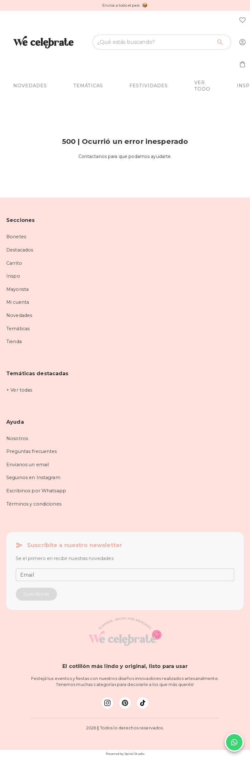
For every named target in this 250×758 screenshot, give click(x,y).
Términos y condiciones (33, 504)
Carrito (14, 263)
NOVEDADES (30, 85)
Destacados (19, 250)
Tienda (14, 341)
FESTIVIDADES (148, 85)
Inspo (13, 276)
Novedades (19, 315)
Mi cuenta (17, 302)
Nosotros (17, 438)
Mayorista (17, 289)
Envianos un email (27, 464)
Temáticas (18, 328)
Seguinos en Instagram (33, 477)
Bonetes (16, 237)
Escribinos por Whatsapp (36, 491)
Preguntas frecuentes (31, 451)
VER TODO (202, 86)
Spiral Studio (134, 753)
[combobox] (155, 42)
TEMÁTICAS (88, 85)
